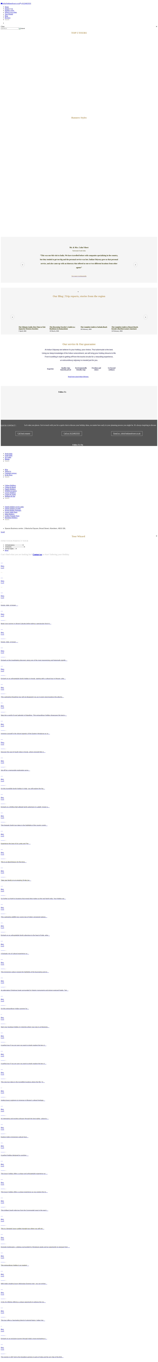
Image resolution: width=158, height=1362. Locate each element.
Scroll (3, 532)
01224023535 (25, 3)
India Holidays (9, 514)
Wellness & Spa (10, 496)
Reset (6, 550)
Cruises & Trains (10, 494)
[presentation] (22, 264)
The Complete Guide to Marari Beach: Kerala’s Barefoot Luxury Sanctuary (125, 328)
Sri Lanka (8, 457)
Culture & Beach (10, 487)
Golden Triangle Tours (12, 516)
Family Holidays (10, 489)
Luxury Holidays (10, 493)
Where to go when (11, 12)
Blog (6, 16)
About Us (8, 471)
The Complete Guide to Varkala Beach (94, 327)
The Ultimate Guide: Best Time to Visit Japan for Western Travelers (32, 328)
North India (8, 454)
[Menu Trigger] (10, 8)
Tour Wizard (9, 14)
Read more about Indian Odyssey (79, 377)
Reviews (7, 18)
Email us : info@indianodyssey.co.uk (126, 433)
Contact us (37, 554)
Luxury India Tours (11, 512)
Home (7, 7)
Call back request (24, 433)
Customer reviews (11, 473)
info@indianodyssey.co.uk (10, 3)
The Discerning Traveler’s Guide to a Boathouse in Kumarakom (62, 328)
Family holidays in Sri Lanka (14, 507)
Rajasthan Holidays (11, 518)
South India (8, 455)
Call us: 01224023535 (72, 433)
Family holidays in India (13, 508)
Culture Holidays (10, 485)
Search (7, 19)
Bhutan (7, 459)
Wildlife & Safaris (11, 491)
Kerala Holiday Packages (13, 510)
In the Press (8, 475)
